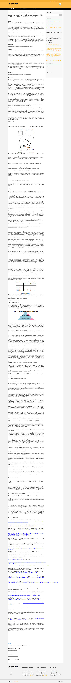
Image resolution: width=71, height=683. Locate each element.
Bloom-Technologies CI (15, 681)
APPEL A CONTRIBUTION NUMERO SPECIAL (53, 27)
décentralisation (14, 46)
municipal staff (29, 74)
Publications (25, 8)
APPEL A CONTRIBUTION (50, 35)
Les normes (19, 8)
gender (25, 74)
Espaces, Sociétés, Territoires (13, 650)
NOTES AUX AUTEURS (49, 24)
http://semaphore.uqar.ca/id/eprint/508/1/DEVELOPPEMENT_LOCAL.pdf (25, 572)
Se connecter (49, 72)
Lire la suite (31, 675)
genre (25, 46)
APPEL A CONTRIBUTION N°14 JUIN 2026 (53, 21)
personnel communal (30, 46)
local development (20, 74)
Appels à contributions (33, 8)
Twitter (11, 672)
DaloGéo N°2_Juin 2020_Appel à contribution (53, 30)
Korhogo (10, 46)
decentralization (14, 74)
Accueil (10, 8)
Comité (14, 8)
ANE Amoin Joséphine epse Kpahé (13, 656)
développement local (21, 46)
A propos (58, 681)
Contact (48, 66)
